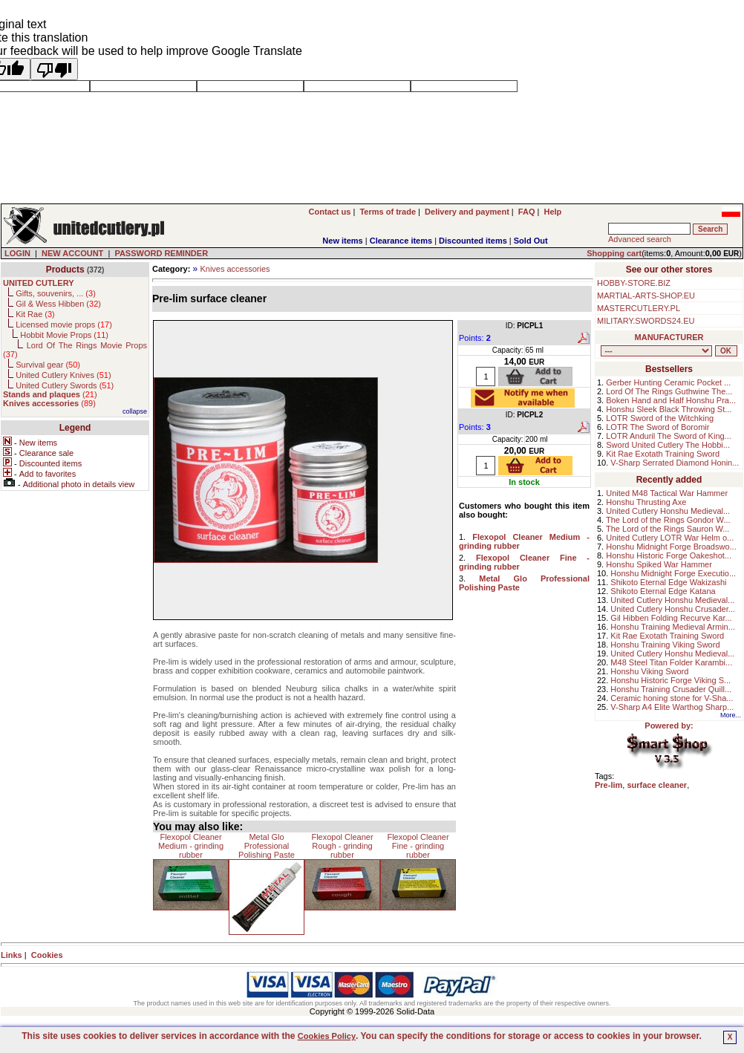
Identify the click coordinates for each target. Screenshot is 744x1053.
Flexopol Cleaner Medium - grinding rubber (190, 845)
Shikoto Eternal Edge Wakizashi (668, 582)
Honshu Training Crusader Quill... (670, 689)
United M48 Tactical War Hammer (667, 493)
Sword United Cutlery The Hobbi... (668, 444)
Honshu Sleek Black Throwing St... (668, 409)
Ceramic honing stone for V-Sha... (671, 698)
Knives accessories (235, 268)
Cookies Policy (327, 1035)
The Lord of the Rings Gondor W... (668, 519)
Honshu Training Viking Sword (664, 644)
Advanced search (639, 239)
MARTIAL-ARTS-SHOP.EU (646, 295)
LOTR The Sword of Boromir (657, 427)
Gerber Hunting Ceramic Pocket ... (668, 382)
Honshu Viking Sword (649, 671)
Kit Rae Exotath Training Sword (662, 453)
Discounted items (473, 240)
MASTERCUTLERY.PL (638, 308)
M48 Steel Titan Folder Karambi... (671, 662)
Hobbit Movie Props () (64, 334)
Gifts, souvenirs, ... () (56, 293)
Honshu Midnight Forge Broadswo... (671, 546)
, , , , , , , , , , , (656, 350)
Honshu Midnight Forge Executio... (673, 573)
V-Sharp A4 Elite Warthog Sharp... (672, 706)
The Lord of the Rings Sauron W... (667, 528)
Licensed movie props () (64, 324)
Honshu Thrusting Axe (646, 502)
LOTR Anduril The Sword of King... (668, 435)
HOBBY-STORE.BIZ (633, 282)
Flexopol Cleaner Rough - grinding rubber (342, 845)
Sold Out (531, 240)
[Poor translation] (54, 69)
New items (342, 240)
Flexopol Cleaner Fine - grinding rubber (417, 845)
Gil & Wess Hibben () (58, 303)
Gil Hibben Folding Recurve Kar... (670, 617)
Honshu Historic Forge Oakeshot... (668, 555)
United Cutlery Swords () (65, 385)
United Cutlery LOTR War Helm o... (670, 537)
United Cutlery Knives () (63, 375)
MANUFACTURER (669, 337)
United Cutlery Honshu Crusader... (672, 608)
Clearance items (401, 240)
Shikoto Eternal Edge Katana (662, 591)
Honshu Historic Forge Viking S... (670, 680)
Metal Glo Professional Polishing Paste (266, 845)
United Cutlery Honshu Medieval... (668, 510)
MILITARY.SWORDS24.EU (645, 320)
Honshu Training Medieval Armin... (672, 626)
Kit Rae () (35, 314)
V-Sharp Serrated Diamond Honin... (674, 462)
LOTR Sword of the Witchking (660, 418)
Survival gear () (48, 364)
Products (65, 269)
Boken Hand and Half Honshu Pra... (671, 400)
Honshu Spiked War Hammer (659, 564)
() (50, 394)
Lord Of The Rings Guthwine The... (669, 391)
